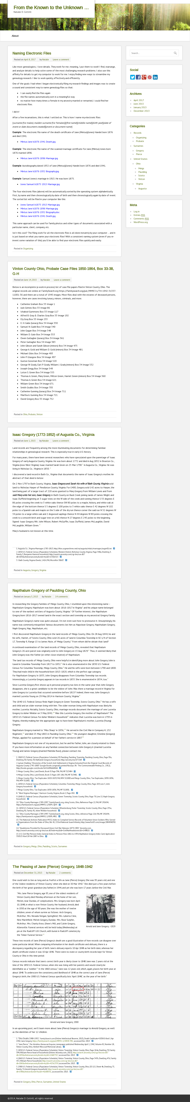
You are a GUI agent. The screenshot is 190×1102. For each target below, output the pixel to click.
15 (83, 737)
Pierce (39, 1081)
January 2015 (140, 107)
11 (68, 716)
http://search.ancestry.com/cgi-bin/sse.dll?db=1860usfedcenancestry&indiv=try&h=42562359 (46, 1062)
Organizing (28, 248)
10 (54, 713)
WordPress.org (141, 222)
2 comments (65, 872)
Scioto (54, 846)
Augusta (26, 570)
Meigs (34, 846)
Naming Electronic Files (31, 53)
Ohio (25, 414)
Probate (32, 414)
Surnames (62, 846)
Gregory (35, 570)
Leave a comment (61, 59)
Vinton (40, 414)
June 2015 (139, 103)
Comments (141, 218)
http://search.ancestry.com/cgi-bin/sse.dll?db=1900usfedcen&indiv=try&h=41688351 (49, 1070)
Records (137, 132)
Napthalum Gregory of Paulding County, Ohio (49, 590)
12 (65, 729)
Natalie (45, 59)
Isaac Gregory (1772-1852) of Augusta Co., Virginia (53, 435)
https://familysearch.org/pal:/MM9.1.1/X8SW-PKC (53, 1041)
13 (23, 733)
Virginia (42, 570)
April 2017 (139, 100)
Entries (139, 215)
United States (59, 1081)
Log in (137, 211)
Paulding (46, 846)
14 (72, 733)
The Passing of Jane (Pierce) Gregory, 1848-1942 (52, 867)
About (15, 35)
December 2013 (142, 110)
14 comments (61, 596)
